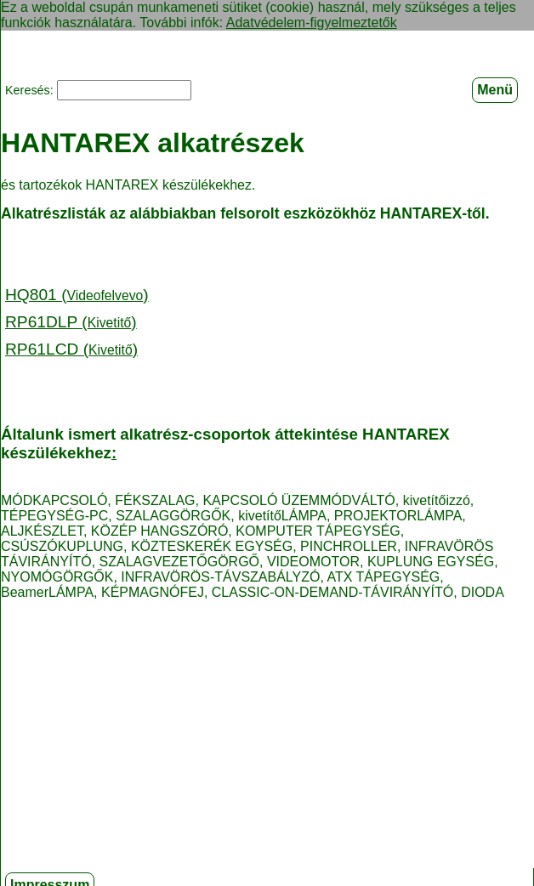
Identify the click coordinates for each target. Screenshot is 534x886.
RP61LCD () (71, 348)
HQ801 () (77, 294)
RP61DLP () (71, 321)
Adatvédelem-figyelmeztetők (311, 22)
